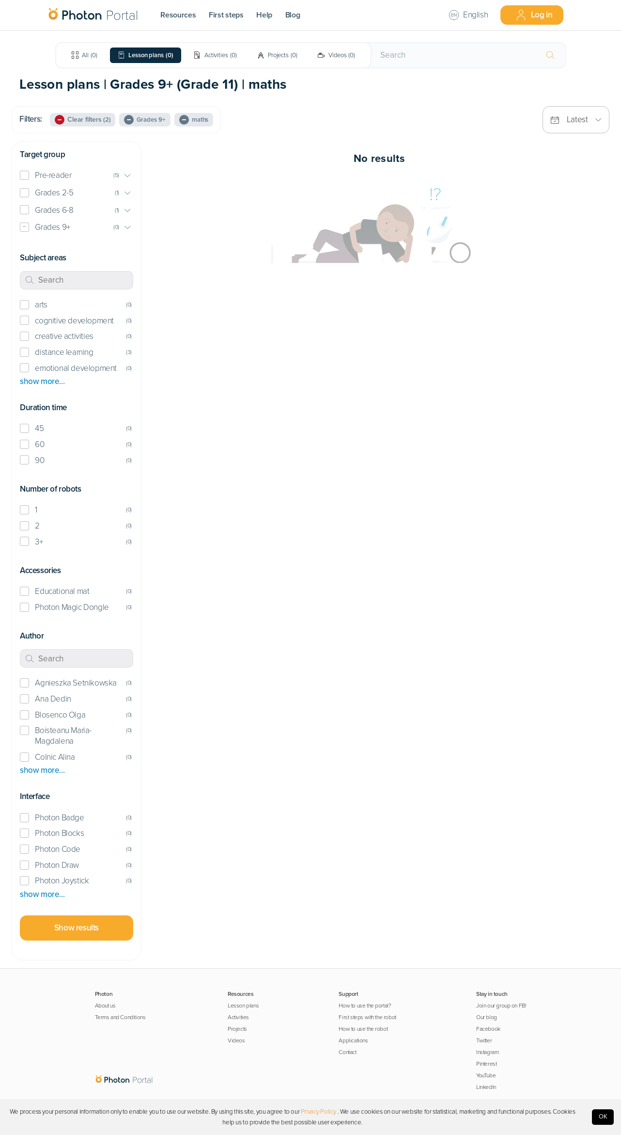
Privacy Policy (318, 1112)
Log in (534, 15)
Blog (292, 15)
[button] (76, 176)
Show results (76, 928)
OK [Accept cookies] (603, 1116)
